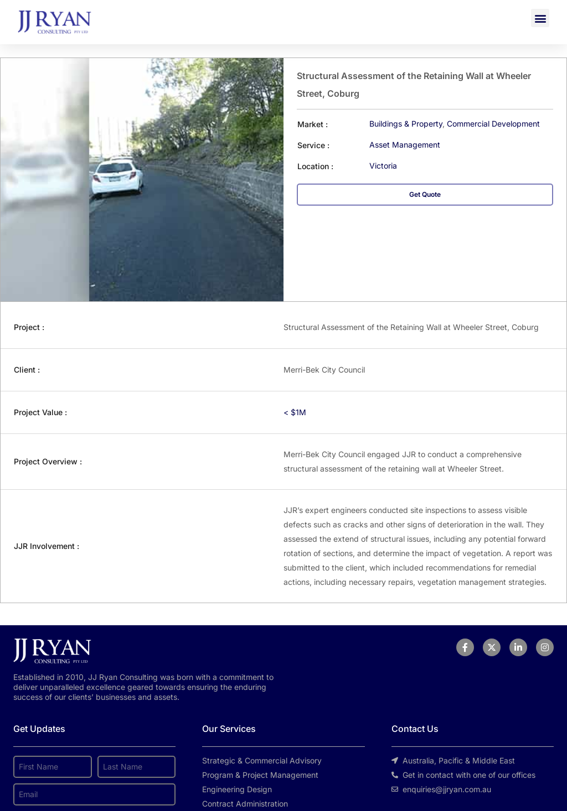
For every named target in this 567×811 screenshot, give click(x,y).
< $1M (295, 412)
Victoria (383, 165)
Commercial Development (493, 123)
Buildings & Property (405, 123)
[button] (540, 18)
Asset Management (404, 144)
